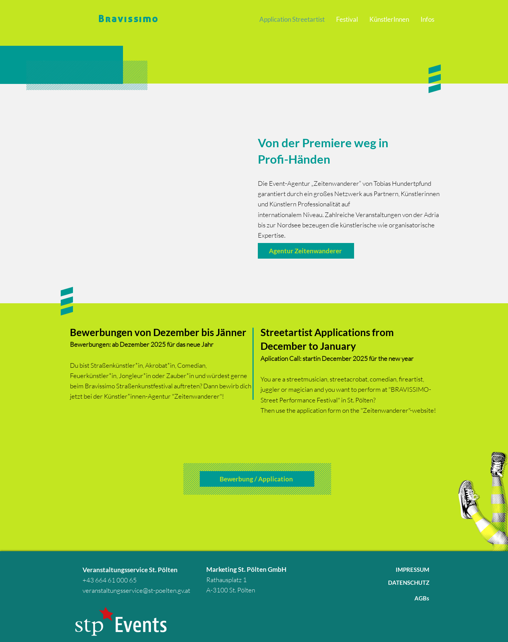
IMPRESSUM (412, 569)
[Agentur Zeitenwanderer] (306, 251)
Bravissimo (128, 18)
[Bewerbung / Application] (257, 479)
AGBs (421, 598)
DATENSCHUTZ (408, 582)
